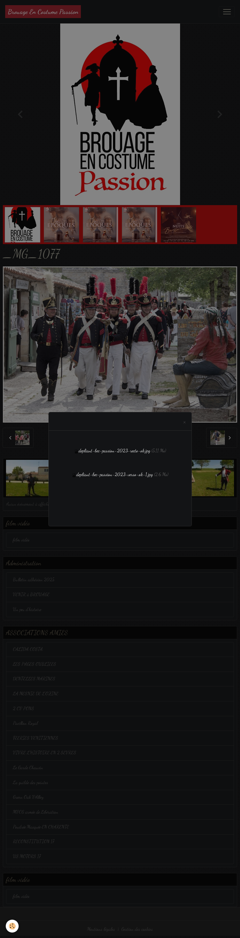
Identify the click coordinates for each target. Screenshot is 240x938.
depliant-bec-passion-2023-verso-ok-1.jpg (114, 474)
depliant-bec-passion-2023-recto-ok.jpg (114, 450)
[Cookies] (12, 926)
